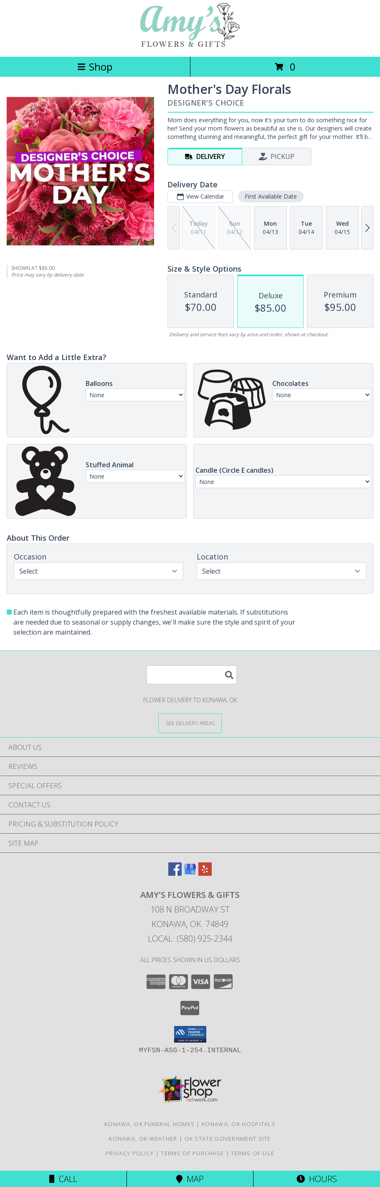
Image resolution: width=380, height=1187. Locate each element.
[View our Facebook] (175, 873)
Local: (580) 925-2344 (190, 938)
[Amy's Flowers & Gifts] (190, 44)
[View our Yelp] (205, 873)
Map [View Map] (190, 1178)
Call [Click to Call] (63, 1178)
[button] (190, 1034)
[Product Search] (192, 674)
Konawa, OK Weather (143, 1138)
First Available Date (271, 196)
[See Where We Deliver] (190, 723)
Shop (94, 66)
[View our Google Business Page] (190, 873)
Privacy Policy (130, 1153)
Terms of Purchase (192, 1153)
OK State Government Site (228, 1138)
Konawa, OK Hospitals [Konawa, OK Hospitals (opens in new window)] (239, 1124)
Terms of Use (252, 1153)
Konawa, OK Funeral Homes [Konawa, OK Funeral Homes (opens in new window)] (149, 1124)
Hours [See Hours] (316, 1178)
